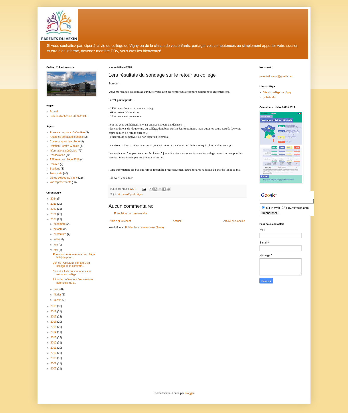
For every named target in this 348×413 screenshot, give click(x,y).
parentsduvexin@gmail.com (275, 76)
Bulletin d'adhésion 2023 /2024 (68, 116)
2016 (54, 321)
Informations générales (63, 150)
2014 (54, 332)
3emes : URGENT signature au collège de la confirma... (71, 264)
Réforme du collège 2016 (64, 159)
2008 (54, 363)
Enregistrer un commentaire (130, 213)
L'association (57, 155)
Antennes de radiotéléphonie (67, 136)
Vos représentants (60, 182)
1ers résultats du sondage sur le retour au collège (72, 273)
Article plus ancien (234, 221)
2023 (54, 203)
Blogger (189, 393)
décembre (60, 223)
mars (57, 289)
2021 (54, 214)
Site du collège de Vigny (277, 92)
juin (56, 244)
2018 (54, 311)
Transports (56, 173)
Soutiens (55, 168)
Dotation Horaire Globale (64, 146)
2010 (54, 353)
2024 (54, 198)
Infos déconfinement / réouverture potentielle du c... (73, 281)
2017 (54, 316)
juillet (57, 239)
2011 (54, 347)
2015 (54, 327)
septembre (60, 234)
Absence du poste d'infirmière (67, 132)
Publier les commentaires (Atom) (144, 227)
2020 (54, 219)
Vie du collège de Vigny (130, 194)
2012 (54, 342)
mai (56, 249)
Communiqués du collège (65, 141)
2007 (54, 368)
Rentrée (54, 164)
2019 (54, 306)
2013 (54, 337)
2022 (54, 208)
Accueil (177, 221)
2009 (54, 358)
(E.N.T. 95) (269, 96)
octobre (58, 229)
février (58, 294)
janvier (58, 299)
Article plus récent (120, 221)
